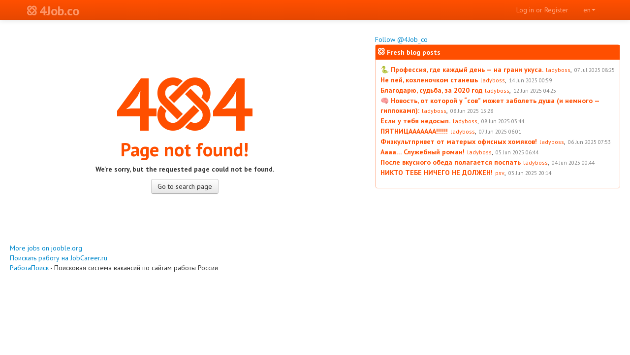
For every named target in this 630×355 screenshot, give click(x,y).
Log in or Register (542, 9)
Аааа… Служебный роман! (422, 151)
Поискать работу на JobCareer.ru (58, 257)
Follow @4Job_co (401, 39)
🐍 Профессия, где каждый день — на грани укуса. (461, 69)
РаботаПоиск (29, 267)
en (589, 9)
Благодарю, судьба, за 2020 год (431, 90)
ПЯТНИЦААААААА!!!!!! (414, 131)
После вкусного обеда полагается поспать (450, 162)
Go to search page (185, 186)
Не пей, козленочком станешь (429, 79)
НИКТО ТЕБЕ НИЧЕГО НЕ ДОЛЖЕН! (436, 172)
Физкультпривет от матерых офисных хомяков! (458, 141)
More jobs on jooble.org (46, 248)
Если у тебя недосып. (415, 120)
